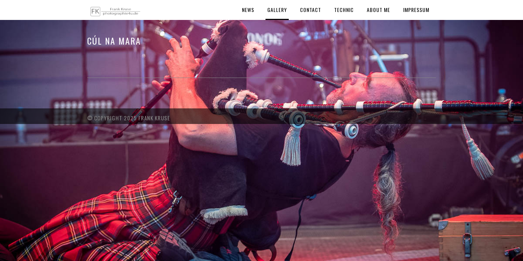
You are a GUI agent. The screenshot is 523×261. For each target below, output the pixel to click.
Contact (310, 9)
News (248, 9)
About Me (378, 9)
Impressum (416, 9)
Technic (344, 9)
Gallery (277, 9)
